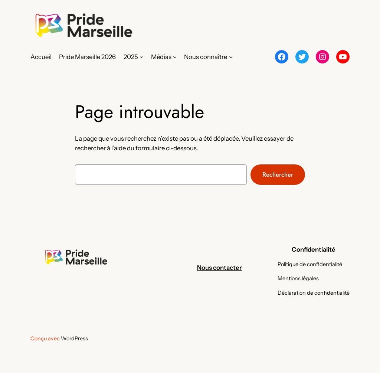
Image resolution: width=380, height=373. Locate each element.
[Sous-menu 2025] (141, 57)
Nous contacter (219, 267)
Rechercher (277, 174)
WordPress (74, 338)
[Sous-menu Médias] (175, 57)
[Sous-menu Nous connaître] (231, 57)
